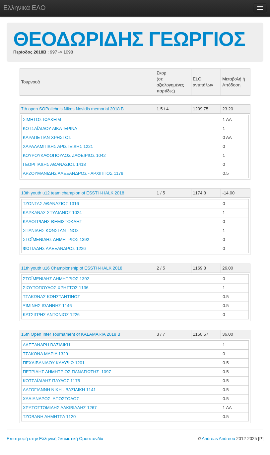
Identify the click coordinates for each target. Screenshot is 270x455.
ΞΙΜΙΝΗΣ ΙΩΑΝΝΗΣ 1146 (47, 305)
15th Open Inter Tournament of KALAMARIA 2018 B (70, 334)
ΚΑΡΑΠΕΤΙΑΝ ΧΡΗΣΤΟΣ (47, 137)
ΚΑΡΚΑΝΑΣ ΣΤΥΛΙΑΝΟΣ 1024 (52, 212)
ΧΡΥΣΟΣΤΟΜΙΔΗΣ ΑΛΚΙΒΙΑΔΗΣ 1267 (60, 407)
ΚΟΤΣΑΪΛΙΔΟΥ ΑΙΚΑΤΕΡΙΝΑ (50, 128)
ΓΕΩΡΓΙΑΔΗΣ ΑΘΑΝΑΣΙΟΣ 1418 (54, 164)
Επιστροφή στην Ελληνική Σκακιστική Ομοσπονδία (55, 438)
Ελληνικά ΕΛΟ (24, 7)
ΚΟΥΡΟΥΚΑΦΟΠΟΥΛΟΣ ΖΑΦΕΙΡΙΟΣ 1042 (64, 155)
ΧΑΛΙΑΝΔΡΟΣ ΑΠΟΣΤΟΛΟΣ (52, 398)
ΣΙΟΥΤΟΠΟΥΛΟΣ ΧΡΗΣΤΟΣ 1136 (56, 287)
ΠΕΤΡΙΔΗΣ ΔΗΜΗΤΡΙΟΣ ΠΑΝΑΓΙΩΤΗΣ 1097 (67, 371)
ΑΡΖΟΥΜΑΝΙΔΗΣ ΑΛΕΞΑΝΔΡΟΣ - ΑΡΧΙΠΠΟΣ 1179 (73, 173)
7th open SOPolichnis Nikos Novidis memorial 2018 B (72, 108)
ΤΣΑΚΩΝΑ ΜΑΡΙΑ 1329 (45, 353)
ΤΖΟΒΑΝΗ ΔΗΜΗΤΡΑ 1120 (49, 416)
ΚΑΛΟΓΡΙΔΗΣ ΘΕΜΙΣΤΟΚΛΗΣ (53, 221)
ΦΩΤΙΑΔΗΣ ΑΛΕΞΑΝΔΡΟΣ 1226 (54, 248)
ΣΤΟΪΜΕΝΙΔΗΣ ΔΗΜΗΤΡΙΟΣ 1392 (56, 239)
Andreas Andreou (218, 438)
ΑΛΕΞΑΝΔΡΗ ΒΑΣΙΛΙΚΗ (47, 344)
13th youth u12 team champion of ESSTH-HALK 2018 (72, 192)
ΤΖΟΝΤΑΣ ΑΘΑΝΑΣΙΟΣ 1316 (51, 203)
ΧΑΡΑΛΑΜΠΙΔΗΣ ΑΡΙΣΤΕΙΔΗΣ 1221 (58, 146)
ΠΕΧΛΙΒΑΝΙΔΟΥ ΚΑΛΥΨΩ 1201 (54, 362)
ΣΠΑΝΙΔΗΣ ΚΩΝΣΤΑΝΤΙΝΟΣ (51, 230)
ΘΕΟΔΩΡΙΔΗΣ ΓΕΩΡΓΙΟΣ (129, 39)
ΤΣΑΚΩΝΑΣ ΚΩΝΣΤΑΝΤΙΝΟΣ (52, 296)
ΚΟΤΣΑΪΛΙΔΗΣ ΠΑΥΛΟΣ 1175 (51, 380)
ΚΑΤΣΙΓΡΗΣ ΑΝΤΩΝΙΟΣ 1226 (51, 314)
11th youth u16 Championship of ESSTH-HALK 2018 (71, 268)
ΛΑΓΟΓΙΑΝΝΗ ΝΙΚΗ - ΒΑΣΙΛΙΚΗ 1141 (59, 389)
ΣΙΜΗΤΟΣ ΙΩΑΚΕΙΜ (42, 119)
